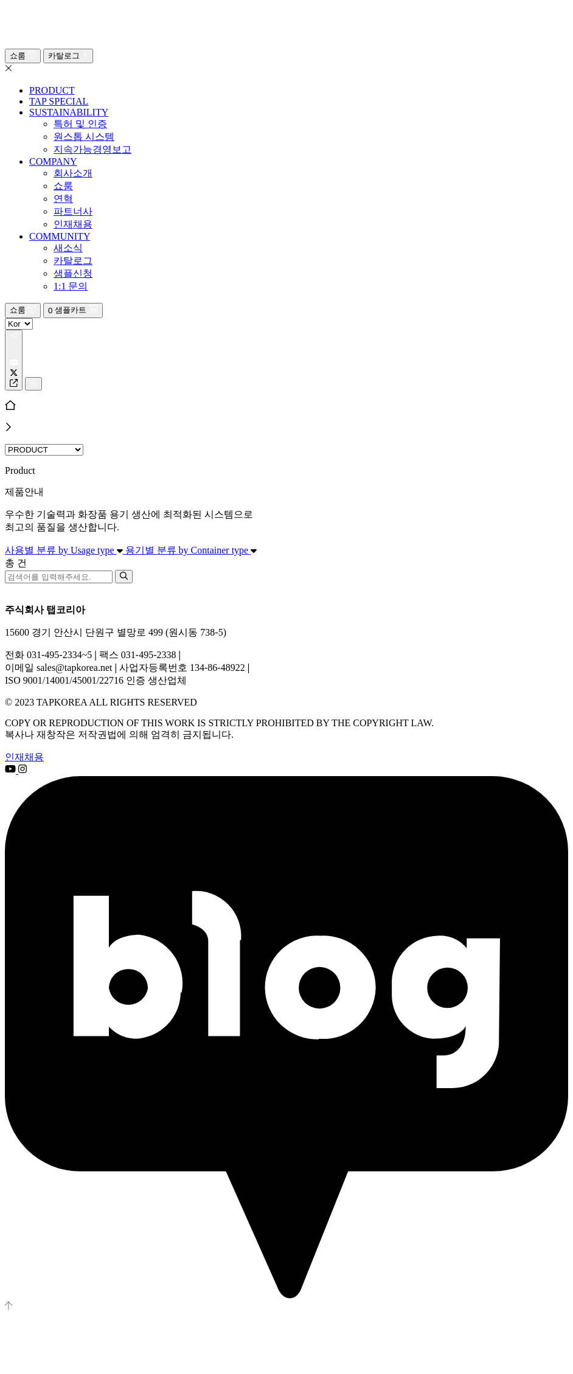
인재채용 (24, 757)
